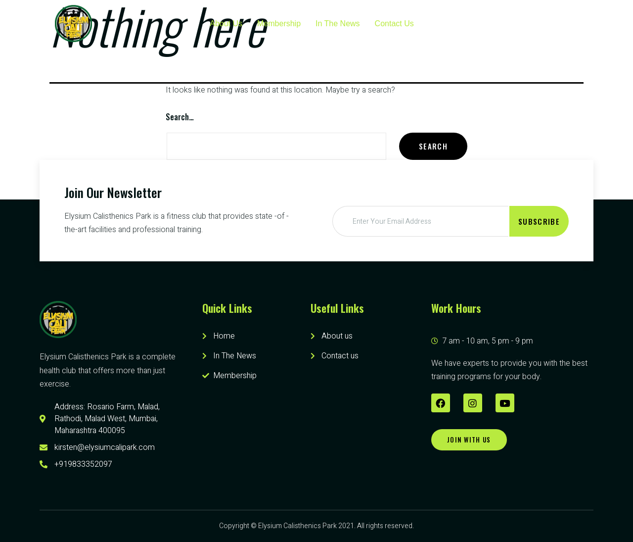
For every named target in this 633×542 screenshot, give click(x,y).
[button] (469, 439)
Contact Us (394, 23)
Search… (180, 117)
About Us (226, 23)
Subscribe (539, 221)
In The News (338, 23)
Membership (279, 23)
